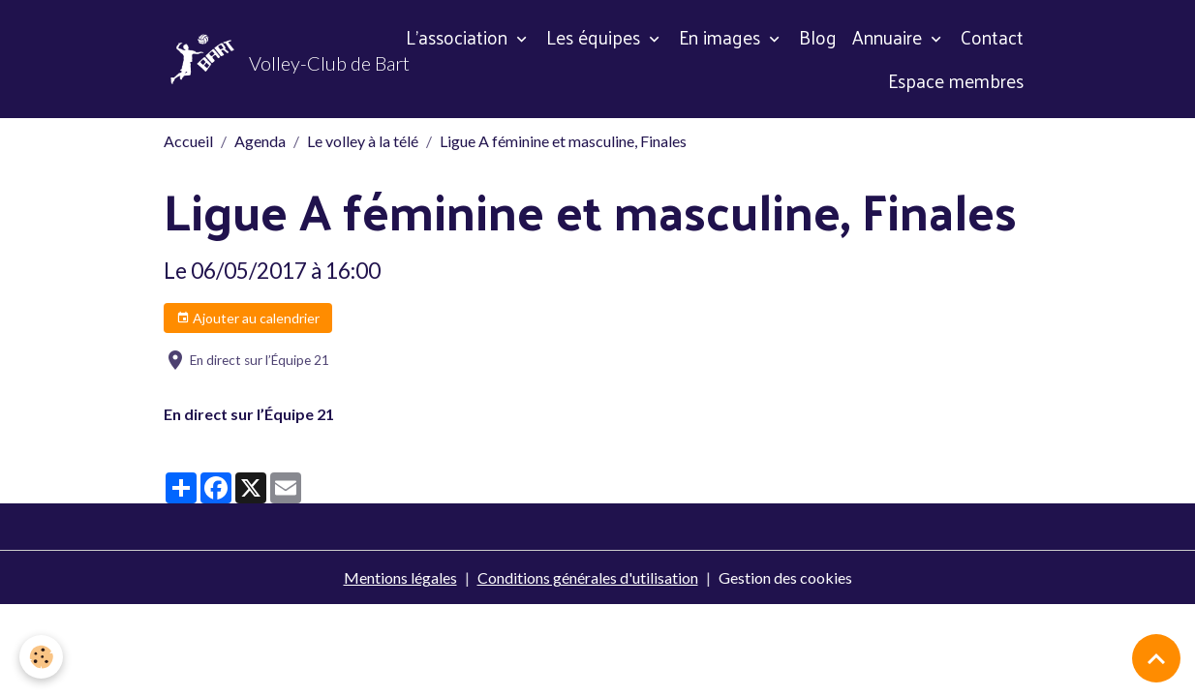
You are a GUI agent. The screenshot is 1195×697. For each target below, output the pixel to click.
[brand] (265, 59)
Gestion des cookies (785, 577)
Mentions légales (400, 577)
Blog (818, 36)
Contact (992, 36)
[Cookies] (41, 657)
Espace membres (956, 80)
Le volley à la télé (362, 141)
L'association (459, 36)
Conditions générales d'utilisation (587, 577)
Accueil (188, 141)
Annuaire (889, 36)
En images (722, 36)
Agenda (260, 141)
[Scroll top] (1156, 658)
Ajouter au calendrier (248, 318)
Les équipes (595, 36)
